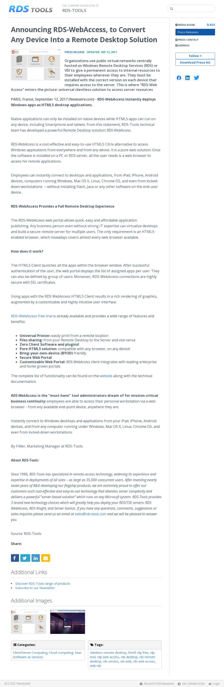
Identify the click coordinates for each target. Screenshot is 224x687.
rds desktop (129, 657)
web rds (95, 666)
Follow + (195, 56)
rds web (125, 661)
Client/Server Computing (30, 653)
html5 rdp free (138, 653)
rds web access (144, 661)
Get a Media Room (193, 683)
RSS (211, 24)
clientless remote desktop (108, 653)
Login (216, 683)
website (106, 375)
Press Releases (188, 32)
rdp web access (108, 657)
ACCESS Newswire (17, 683)
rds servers (111, 661)
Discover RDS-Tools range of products (42, 583)
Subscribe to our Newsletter (35, 588)
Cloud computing (61, 653)
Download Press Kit (195, 62)
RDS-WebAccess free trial (31, 316)
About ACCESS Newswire (159, 683)
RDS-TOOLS (74, 10)
